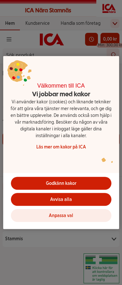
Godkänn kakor (61, 183)
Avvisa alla (61, 199)
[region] (61, 142)
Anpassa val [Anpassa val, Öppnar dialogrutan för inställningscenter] (61, 215)
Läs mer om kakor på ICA (61, 147)
